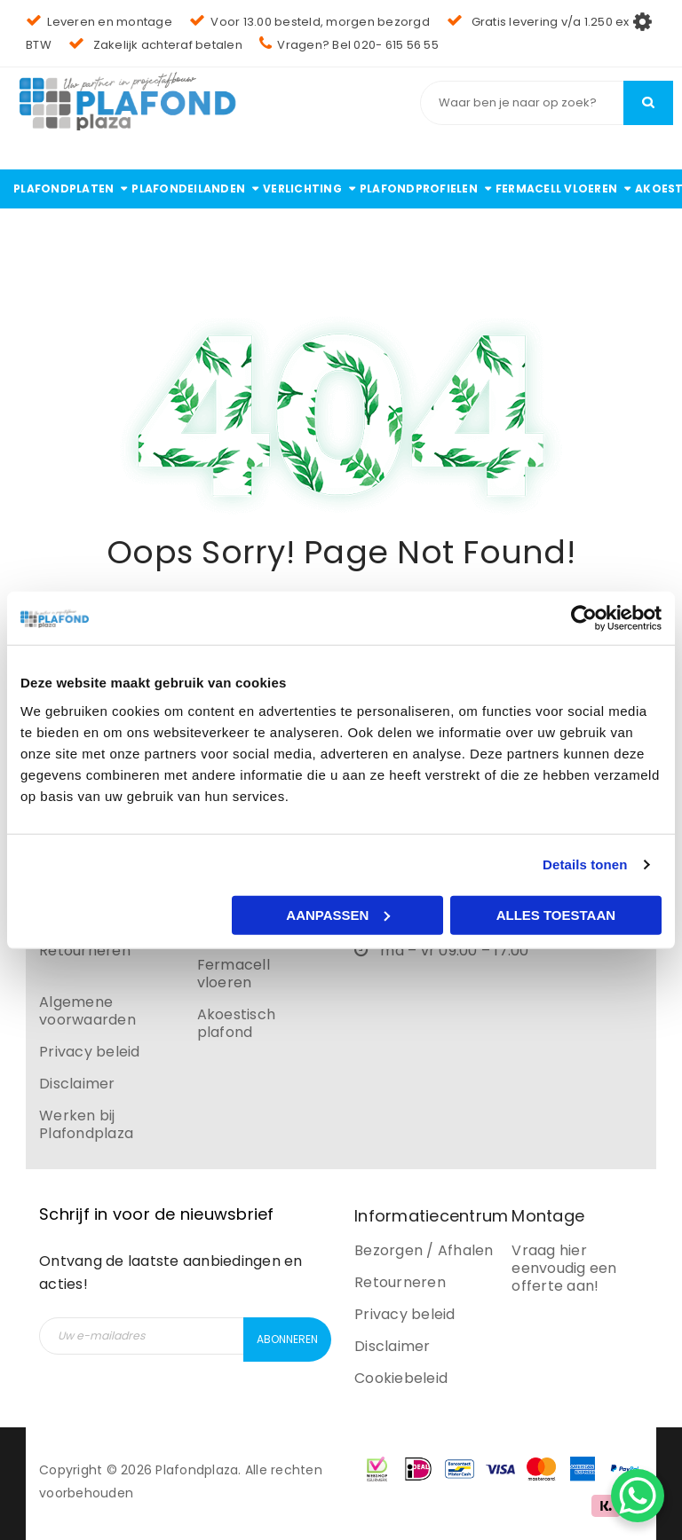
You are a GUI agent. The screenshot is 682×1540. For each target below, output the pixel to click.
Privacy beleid (89, 1051)
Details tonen (585, 864)
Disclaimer (77, 1083)
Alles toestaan (555, 914)
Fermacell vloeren (233, 974)
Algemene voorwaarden (87, 1011)
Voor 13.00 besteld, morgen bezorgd (309, 21)
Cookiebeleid (401, 1378)
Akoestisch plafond (236, 1023)
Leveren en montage (99, 21)
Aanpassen (338, 914)
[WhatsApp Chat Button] (637, 1495)
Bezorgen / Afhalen (424, 1250)
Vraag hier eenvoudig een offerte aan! (564, 1268)
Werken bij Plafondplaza (86, 1124)
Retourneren (85, 950)
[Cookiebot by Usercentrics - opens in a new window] (584, 618)
